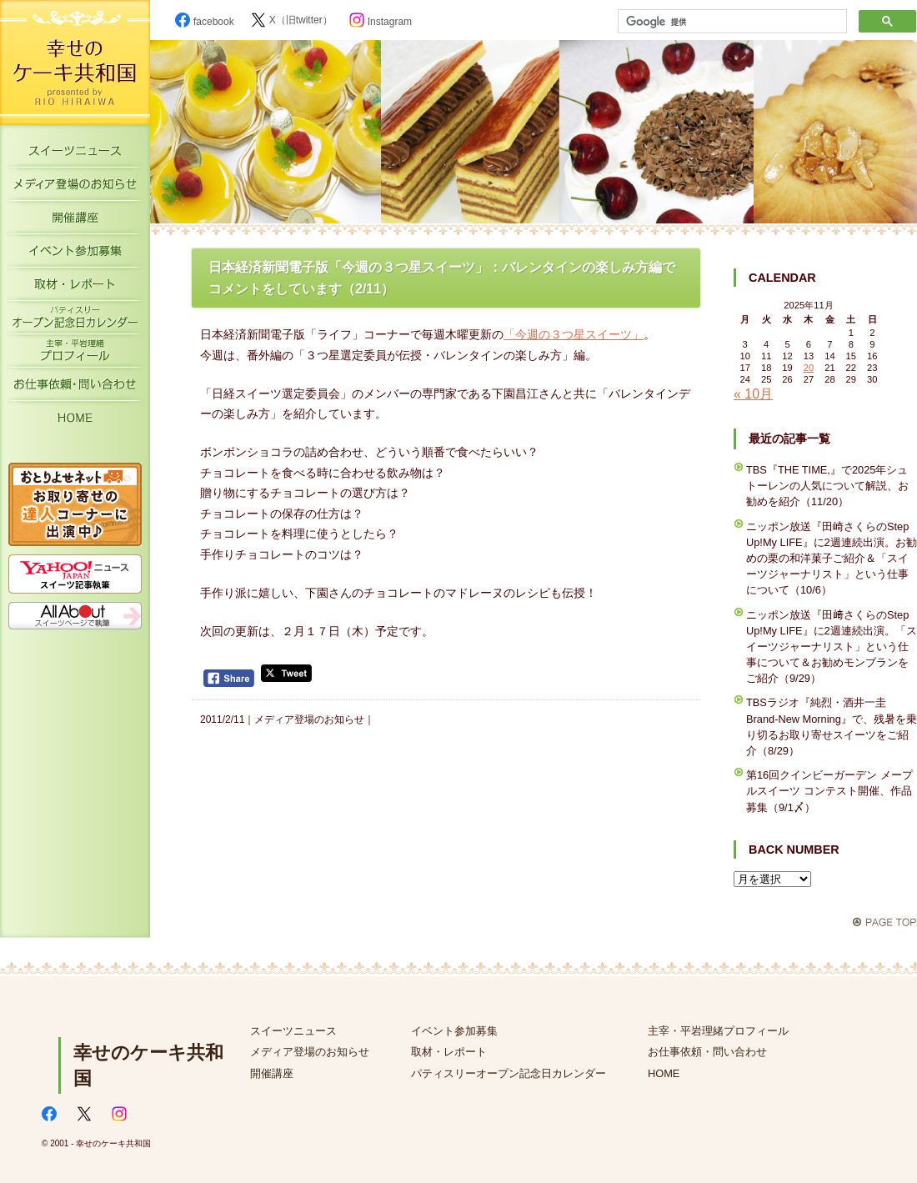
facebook (204, 22)
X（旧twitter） (292, 20)
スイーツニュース (75, 154)
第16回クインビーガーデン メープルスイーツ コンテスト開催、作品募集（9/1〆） (829, 791)
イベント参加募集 (75, 254)
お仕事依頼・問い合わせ (707, 1051)
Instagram (380, 22)
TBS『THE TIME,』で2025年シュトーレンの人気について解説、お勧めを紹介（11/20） (827, 486)
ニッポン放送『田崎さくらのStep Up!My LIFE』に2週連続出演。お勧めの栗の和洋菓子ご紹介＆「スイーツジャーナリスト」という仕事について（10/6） (831, 558)
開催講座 (75, 221)
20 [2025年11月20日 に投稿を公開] (809, 368)
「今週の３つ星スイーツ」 (574, 334)
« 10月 (753, 394)
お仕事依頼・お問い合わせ (75, 387)
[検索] (730, 21)
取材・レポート (75, 287)
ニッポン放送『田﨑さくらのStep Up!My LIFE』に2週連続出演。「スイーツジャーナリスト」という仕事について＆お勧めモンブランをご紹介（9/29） (831, 647)
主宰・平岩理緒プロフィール (75, 354)
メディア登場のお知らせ (75, 187)
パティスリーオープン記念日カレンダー (75, 321)
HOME (75, 421)
